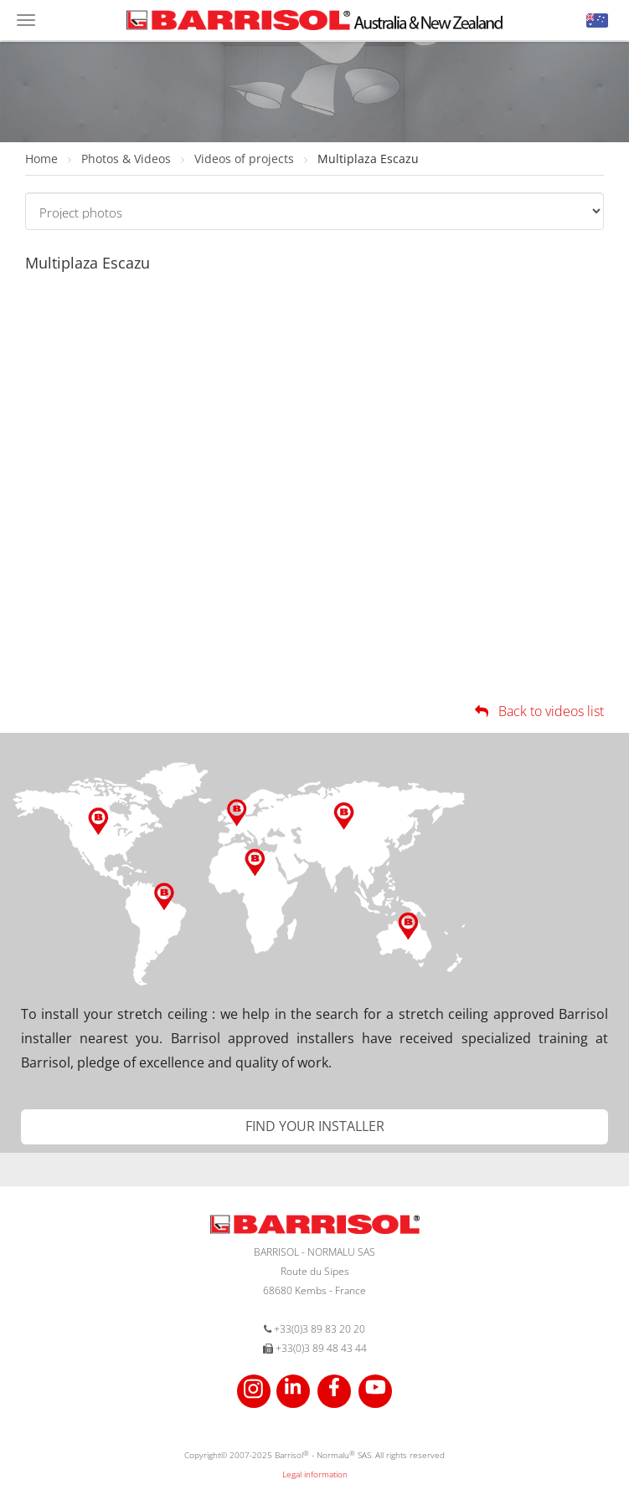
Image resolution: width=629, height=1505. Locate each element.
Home (43, 158)
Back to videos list (538, 711)
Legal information (315, 1474)
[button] (597, 20)
